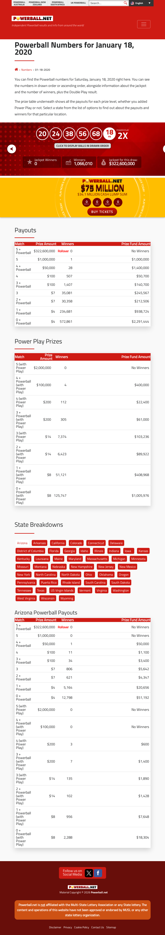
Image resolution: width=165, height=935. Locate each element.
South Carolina (95, 582)
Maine (58, 558)
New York (23, 574)
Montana (40, 566)
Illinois (98, 550)
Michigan (119, 558)
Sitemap (111, 927)
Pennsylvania (26, 582)
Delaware (116, 543)
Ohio (89, 574)
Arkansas (39, 543)
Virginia (102, 590)
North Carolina (46, 574)
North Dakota (71, 574)
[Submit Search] (125, 3)
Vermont (85, 590)
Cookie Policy (81, 927)
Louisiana (42, 558)
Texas (40, 590)
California (58, 543)
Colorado (76, 543)
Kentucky (23, 558)
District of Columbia (30, 550)
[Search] (109, 3)
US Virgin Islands (62, 590)
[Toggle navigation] (143, 24)
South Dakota (120, 582)
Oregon (124, 574)
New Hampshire (81, 566)
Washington (121, 590)
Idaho (84, 550)
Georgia (69, 550)
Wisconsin (48, 598)
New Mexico (127, 566)
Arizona (22, 543)
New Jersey (106, 566)
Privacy (67, 927)
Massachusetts (97, 558)
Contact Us (97, 927)
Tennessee (24, 590)
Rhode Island (71, 582)
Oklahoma (106, 574)
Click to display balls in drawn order (82, 146)
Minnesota (138, 558)
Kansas (143, 550)
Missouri (23, 566)
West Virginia (26, 598)
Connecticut (96, 543)
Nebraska (58, 566)
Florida (54, 550)
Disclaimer (55, 927)
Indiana (114, 550)
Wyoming (67, 598)
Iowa (128, 550)
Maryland (75, 558)
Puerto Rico (49, 582)
